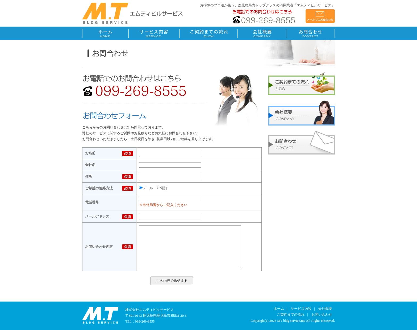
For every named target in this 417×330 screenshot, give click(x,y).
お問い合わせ (321, 314)
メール (146, 188)
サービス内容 (301, 309)
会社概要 (325, 309)
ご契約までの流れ (291, 314)
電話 (162, 188)
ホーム (279, 309)
